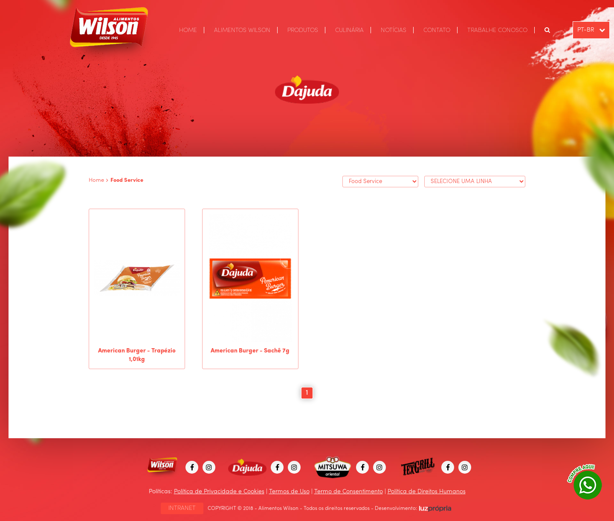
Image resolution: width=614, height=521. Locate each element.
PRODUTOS (302, 30)
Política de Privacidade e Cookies (219, 492)
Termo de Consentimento (348, 492)
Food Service (126, 180)
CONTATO (436, 30)
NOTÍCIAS (393, 30)
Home (96, 180)
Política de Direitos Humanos (427, 492)
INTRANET (182, 508)
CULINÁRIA (349, 30)
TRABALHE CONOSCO (497, 30)
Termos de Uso (289, 492)
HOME (188, 30)
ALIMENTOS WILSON (242, 30)
